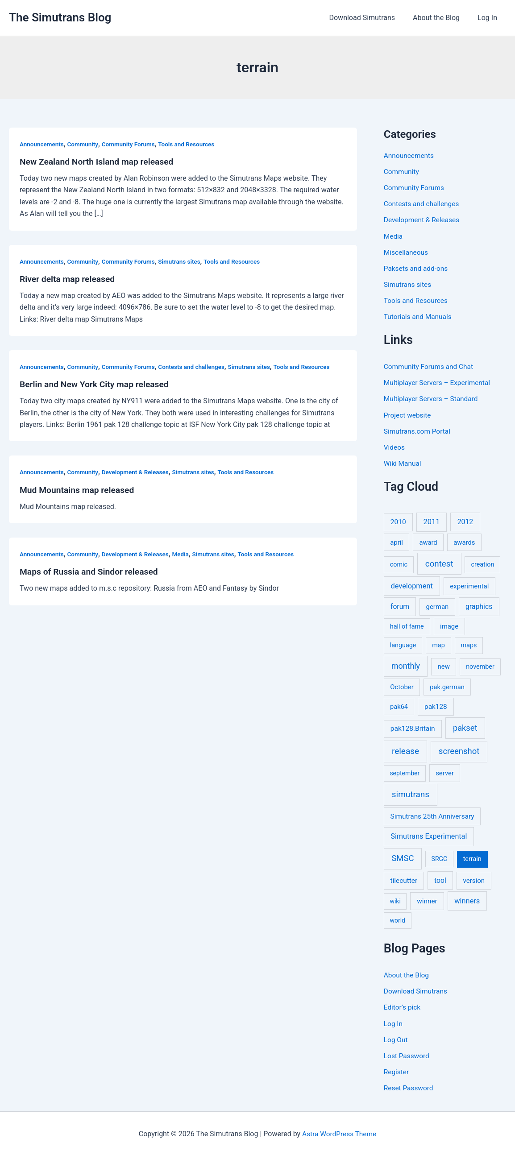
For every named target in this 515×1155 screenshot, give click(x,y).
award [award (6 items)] (428, 542)
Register (397, 1070)
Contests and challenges (197, 366)
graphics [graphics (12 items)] (478, 605)
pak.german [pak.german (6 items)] (447, 686)
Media (186, 554)
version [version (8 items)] (474, 880)
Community (85, 144)
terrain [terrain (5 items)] (472, 858)
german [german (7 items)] (437, 606)
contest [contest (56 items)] (439, 563)
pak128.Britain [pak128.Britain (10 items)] (412, 728)
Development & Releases (139, 472)
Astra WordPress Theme (339, 1132)
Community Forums (132, 144)
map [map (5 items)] (438, 644)
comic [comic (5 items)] (398, 563)
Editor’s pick (403, 1006)
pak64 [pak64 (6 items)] (399, 706)
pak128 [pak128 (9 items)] (435, 706)
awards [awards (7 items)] (464, 542)
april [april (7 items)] (396, 542)
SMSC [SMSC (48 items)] (402, 857)
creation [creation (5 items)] (482, 563)
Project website (408, 414)
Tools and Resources (192, 144)
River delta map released (69, 278)
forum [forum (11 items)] (399, 605)
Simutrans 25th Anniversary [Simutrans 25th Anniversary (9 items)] (432, 815)
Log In (489, 17)
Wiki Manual (403, 462)
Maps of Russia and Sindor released (91, 571)
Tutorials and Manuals (419, 316)
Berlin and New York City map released (97, 384)
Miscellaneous (407, 252)
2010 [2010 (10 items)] (398, 521)
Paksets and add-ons (417, 268)
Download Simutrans (371, 17)
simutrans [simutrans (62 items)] (410, 793)
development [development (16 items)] (412, 585)
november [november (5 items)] (480, 666)
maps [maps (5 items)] (469, 644)
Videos (395, 446)
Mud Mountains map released (79, 489)
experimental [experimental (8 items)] (469, 585)
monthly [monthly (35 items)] (405, 665)
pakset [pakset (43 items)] (465, 727)
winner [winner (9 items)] (427, 900)
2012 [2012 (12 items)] (465, 521)
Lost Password (407, 1054)
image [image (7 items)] (449, 625)
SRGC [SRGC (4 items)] (440, 857)
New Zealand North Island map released (99, 161)
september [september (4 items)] (404, 772)
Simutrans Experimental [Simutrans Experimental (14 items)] (428, 835)
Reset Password (409, 1086)
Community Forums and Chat (430, 366)
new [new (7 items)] (444, 666)
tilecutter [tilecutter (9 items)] (403, 880)
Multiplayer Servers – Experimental (439, 382)
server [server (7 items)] (445, 772)
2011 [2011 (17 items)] (431, 521)
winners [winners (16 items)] (467, 900)
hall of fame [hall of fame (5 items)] (407, 625)
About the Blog (441, 17)
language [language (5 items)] (403, 644)
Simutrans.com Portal (418, 430)
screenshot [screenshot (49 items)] (459, 750)
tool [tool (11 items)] (440, 879)
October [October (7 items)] (402, 686)
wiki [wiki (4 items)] (395, 900)
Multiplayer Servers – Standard (433, 398)
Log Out (396, 1038)
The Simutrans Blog (60, 17)
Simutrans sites (185, 261)
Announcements (43, 144)
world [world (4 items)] (397, 919)
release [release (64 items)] (405, 750)
